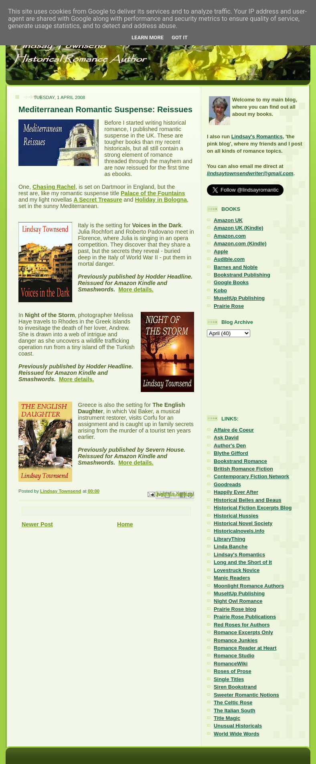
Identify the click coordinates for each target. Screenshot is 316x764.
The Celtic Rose (233, 702)
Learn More (148, 37)
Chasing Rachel (53, 187)
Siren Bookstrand (235, 687)
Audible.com (229, 259)
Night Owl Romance (238, 601)
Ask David (226, 438)
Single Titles (229, 679)
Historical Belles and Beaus (248, 500)
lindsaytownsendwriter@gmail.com (250, 173)
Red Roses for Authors (242, 625)
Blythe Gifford (231, 453)
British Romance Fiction (243, 469)
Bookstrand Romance (240, 461)
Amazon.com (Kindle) (240, 244)
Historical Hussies (236, 516)
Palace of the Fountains (153, 193)
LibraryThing (229, 539)
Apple (221, 252)
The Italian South (234, 710)
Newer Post (37, 524)
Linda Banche (230, 547)
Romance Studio (234, 656)
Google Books (231, 282)
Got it (180, 37)
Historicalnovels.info (239, 531)
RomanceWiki (230, 664)
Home (125, 524)
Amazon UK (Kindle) (238, 228)
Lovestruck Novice (236, 570)
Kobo (220, 290)
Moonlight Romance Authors (249, 586)
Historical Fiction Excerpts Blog (253, 508)
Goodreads (227, 484)
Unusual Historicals (238, 726)
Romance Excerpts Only (243, 632)
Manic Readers (232, 578)
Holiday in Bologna (160, 199)
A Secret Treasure (97, 199)
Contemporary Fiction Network (251, 476)
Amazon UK (228, 220)
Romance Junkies (235, 640)
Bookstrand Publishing (242, 275)
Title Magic (227, 718)
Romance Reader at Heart (245, 648)
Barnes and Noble (235, 267)
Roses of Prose (232, 671)
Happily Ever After (236, 492)
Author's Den (230, 446)
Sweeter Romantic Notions (246, 695)
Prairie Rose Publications (245, 617)
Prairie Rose (229, 306)
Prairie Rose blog (235, 609)
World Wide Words (236, 734)
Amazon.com (230, 236)
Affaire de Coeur (234, 430)
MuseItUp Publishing (239, 298)
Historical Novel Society (243, 523)
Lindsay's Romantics (257, 136)
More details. (135, 289)
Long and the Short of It (243, 562)
